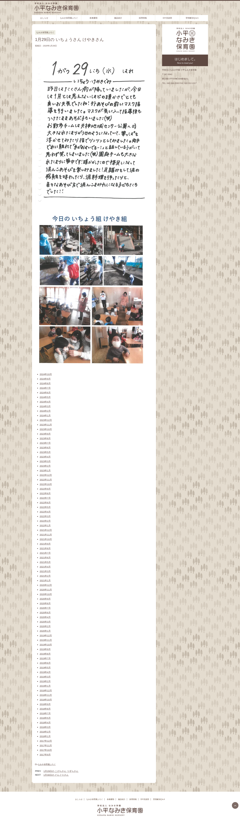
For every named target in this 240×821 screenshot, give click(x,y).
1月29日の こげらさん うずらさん (60, 771)
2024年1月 (45, 415)
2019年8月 (45, 653)
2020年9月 (45, 598)
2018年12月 (46, 690)
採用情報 (143, 18)
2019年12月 (46, 635)
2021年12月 (46, 530)
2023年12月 (46, 420)
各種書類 (94, 18)
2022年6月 (45, 502)
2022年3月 (45, 516)
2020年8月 (45, 603)
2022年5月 (45, 507)
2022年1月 (45, 525)
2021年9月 (45, 543)
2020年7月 (45, 608)
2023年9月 (45, 433)
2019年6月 (45, 663)
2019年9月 (45, 649)
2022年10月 (46, 484)
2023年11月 (46, 424)
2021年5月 (45, 562)
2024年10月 (46, 374)
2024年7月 (45, 388)
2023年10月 (46, 429)
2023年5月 (45, 452)
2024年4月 (45, 401)
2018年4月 (45, 722)
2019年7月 (45, 658)
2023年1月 (45, 470)
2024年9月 (45, 379)
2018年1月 (45, 736)
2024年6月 (45, 392)
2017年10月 (46, 750)
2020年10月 (46, 594)
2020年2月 (45, 626)
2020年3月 (45, 621)
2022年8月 (45, 493)
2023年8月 (45, 438)
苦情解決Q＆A (192, 18)
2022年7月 (45, 498)
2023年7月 (45, 443)
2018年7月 (45, 713)
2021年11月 (46, 534)
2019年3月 (45, 676)
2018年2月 (45, 731)
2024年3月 (45, 406)
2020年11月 (46, 589)
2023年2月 (45, 466)
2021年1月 (45, 580)
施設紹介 (118, 18)
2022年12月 (46, 475)
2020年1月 (45, 631)
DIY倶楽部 (167, 18)
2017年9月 (45, 754)
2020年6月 (45, 612)
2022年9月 (45, 488)
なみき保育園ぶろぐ (69, 18)
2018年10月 (46, 699)
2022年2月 (45, 521)
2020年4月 (45, 617)
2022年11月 (46, 479)
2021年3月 (45, 571)
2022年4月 (45, 511)
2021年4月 (45, 566)
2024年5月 (45, 397)
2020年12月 (46, 585)
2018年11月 (46, 695)
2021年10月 (46, 539)
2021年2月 (45, 576)
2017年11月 (46, 745)
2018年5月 (45, 718)
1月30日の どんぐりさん (56, 775)
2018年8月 (45, 708)
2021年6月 (45, 557)
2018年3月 (45, 727)
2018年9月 (45, 704)
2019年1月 (45, 686)
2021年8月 (45, 548)
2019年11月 (46, 640)
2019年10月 (46, 644)
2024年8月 (45, 383)
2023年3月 (45, 461)
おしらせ (44, 18)
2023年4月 (45, 456)
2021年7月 (45, 553)
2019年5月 (45, 667)
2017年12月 (46, 741)
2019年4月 (45, 672)
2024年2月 (45, 411)
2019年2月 (45, 681)
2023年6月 (45, 447)
